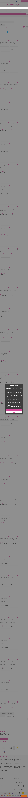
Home (2, 16)
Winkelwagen (20, 11)
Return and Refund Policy (19, 785)
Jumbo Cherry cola (14, 499)
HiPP (2, 782)
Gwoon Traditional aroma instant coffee (13, 125)
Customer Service (18, 781)
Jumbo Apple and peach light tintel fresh (13, 209)
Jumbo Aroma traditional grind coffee (13, 290)
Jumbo (5, 16)
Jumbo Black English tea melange (3, 377)
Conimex (2, 785)
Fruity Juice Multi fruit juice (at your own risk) (4, 44)
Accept (14, 410)
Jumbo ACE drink (4, 144)
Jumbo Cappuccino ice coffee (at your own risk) (5, 479)
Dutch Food (3, 779)
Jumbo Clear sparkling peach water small (13, 663)
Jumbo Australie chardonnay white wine (5, 311)
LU (1, 781)
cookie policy (14, 407)
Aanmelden (24, 1)
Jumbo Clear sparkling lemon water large (13, 621)
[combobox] (14, 8)
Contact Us (17, 778)
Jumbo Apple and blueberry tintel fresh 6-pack (4, 209)
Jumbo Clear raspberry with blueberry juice (3, 621)
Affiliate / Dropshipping (19, 789)
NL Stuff (16, 1)
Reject (14, 412)
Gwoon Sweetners (4, 123)
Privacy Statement (18, 788)
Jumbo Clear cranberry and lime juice (14, 579)
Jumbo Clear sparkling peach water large (3, 663)
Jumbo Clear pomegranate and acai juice (5, 600)
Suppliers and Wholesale (19, 786)
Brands (2, 778)
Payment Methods (18, 782)
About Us (16, 779)
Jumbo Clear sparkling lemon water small (4, 642)
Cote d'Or (2, 788)
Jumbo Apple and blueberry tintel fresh (5, 188)
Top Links (2, 1)
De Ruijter (3, 786)
